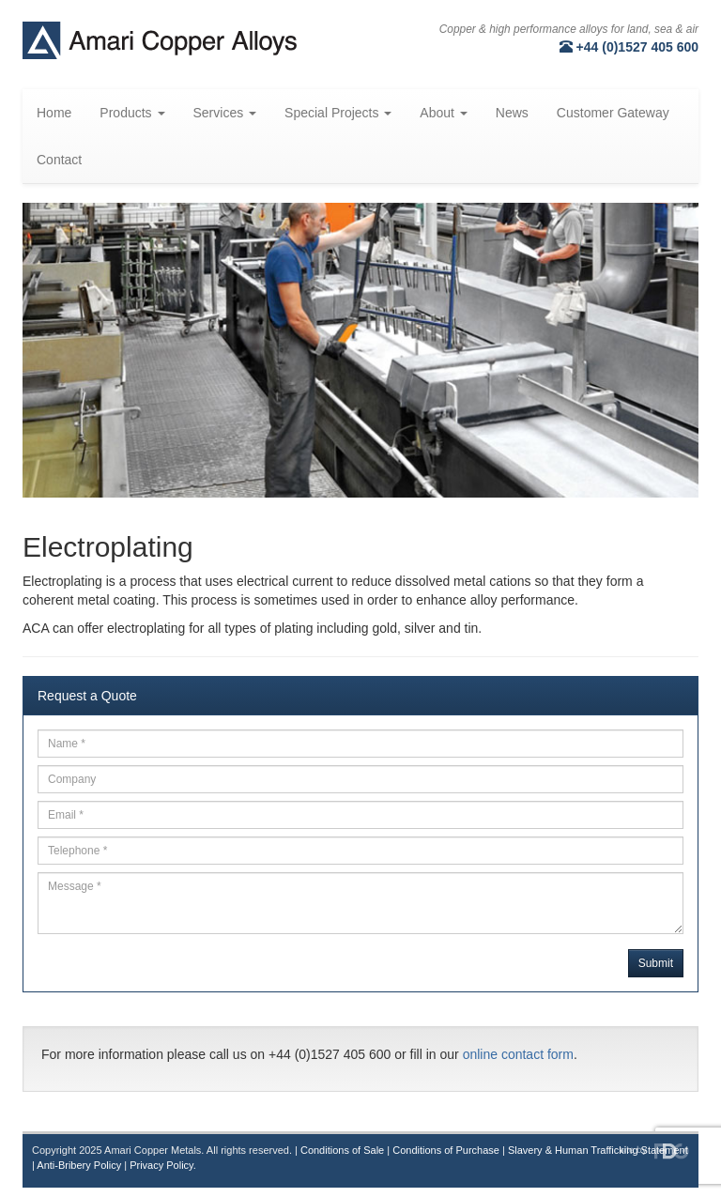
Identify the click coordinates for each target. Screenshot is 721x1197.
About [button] (443, 112)
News (512, 112)
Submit (655, 963)
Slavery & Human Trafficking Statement (598, 1150)
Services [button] (225, 112)
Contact (59, 159)
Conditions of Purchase (445, 1150)
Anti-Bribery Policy (79, 1165)
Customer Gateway (613, 112)
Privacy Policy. (163, 1165)
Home (54, 112)
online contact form (518, 1054)
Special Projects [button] (337, 112)
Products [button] (132, 112)
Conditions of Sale (342, 1150)
